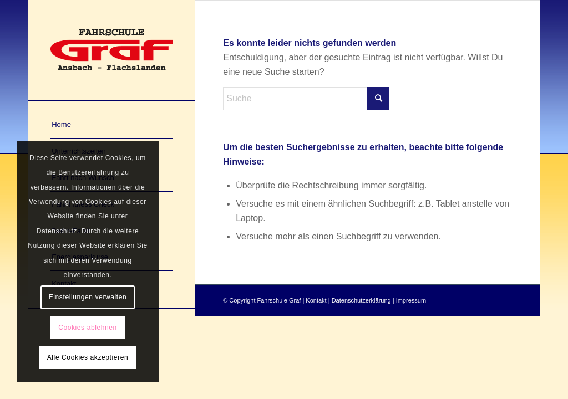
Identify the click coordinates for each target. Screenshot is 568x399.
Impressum (411, 300)
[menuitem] (111, 125)
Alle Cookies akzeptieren (87, 357)
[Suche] (306, 98)
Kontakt (316, 300)
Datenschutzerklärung (361, 300)
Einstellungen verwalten (88, 297)
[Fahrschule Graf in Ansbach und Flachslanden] (111, 50)
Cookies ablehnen (87, 327)
